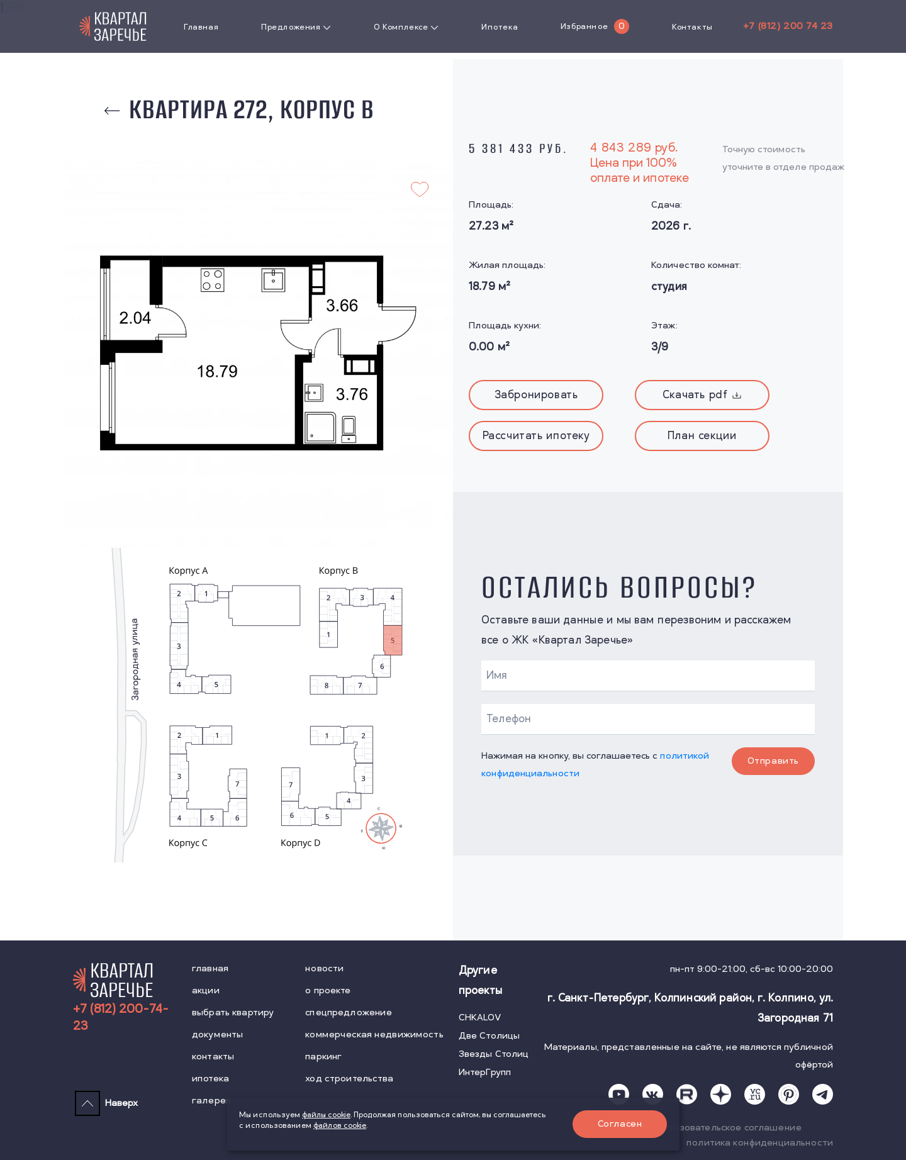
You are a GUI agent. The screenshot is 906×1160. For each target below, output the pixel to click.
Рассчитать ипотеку (536, 436)
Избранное (584, 26)
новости (324, 968)
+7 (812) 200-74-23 (121, 1018)
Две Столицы (489, 1035)
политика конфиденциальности (759, 1142)
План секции (702, 436)
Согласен (620, 1123)
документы (217, 1034)
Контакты (692, 27)
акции (206, 990)
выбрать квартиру (233, 1012)
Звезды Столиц (494, 1054)
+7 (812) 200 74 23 (788, 26)
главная (210, 968)
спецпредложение (348, 1012)
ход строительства (349, 1078)
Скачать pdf (702, 395)
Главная (201, 27)
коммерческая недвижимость (374, 1034)
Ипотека (499, 27)
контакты (213, 1056)
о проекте (327, 990)
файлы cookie (326, 1115)
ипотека (210, 1078)
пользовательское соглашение (730, 1127)
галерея (211, 1100)
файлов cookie (339, 1126)
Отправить (773, 761)
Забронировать (536, 395)
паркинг (323, 1056)
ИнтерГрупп (485, 1072)
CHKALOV (480, 1017)
